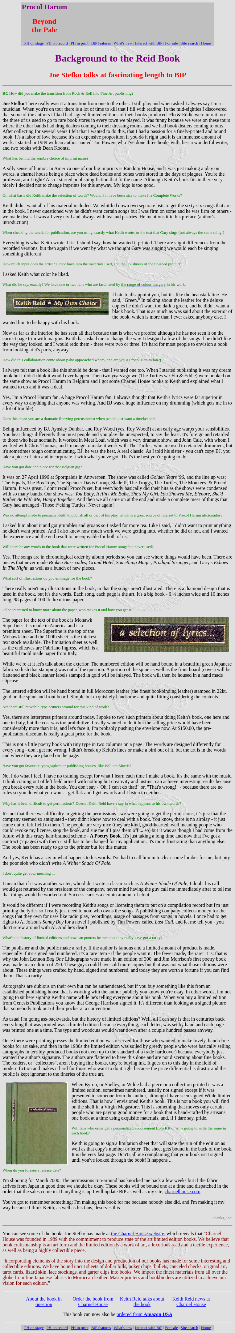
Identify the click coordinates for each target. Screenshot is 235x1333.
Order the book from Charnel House (92, 1301)
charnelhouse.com (182, 1191)
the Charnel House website (137, 1233)
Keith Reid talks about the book (142, 1301)
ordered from (144, 1314)
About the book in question (44, 1301)
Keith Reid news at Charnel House (191, 1301)
